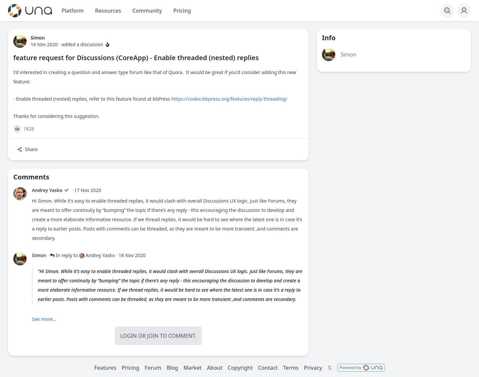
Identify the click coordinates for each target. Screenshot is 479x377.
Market (192, 367)
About (214, 367)
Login (128, 335)
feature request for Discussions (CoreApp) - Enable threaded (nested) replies (136, 57)
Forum (153, 367)
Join (152, 335)
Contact (268, 367)
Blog (172, 367)
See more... (44, 319)
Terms (291, 367)
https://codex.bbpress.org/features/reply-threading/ (229, 99)
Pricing (130, 367)
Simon (39, 255)
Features (105, 367)
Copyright (240, 367)
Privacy (313, 367)
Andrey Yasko (47, 190)
